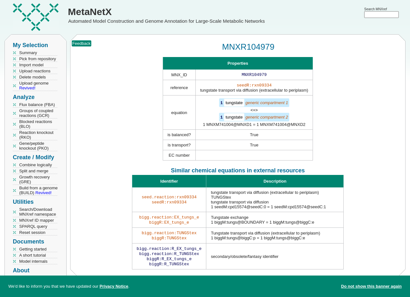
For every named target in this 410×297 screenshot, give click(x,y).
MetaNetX (90, 11)
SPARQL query (33, 226)
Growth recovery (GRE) (34, 179)
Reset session (32, 232)
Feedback (81, 43)
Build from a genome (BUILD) (38, 190)
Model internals (33, 261)
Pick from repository (37, 58)
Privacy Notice (114, 286)
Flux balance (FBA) (37, 104)
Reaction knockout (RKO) (36, 135)
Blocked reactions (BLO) (35, 124)
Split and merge (33, 171)
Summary (28, 52)
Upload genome (34, 85)
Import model (31, 64)
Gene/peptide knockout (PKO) (34, 146)
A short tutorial (32, 255)
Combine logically (35, 164)
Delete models (32, 77)
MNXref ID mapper (36, 220)
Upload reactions (35, 71)
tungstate (234, 104)
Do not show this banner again (371, 286)
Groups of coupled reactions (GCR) (36, 113)
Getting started (32, 249)
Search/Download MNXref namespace (37, 212)
